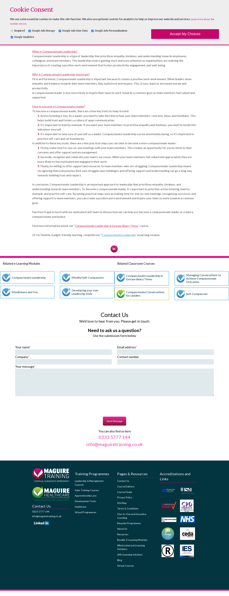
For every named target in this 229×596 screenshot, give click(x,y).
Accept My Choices (185, 34)
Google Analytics (24, 37)
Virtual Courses (125, 571)
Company (22, 357)
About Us (122, 534)
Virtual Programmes (85, 517)
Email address (127, 347)
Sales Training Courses (87, 495)
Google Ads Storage (43, 30)
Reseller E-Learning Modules (132, 545)
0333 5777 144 (41, 517)
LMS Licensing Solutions (130, 560)
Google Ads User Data (75, 30)
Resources (122, 539)
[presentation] (114, 412)
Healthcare (80, 512)
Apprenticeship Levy (86, 501)
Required (19, 30)
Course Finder (124, 497)
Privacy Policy (124, 502)
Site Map (122, 508)
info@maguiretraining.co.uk (47, 521)
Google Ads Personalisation (111, 30)
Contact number (128, 357)
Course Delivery (126, 491)
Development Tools (85, 506)
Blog (119, 565)
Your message (25, 366)
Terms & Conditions (128, 513)
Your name (23, 347)
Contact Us (123, 486)
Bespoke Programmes (129, 528)
